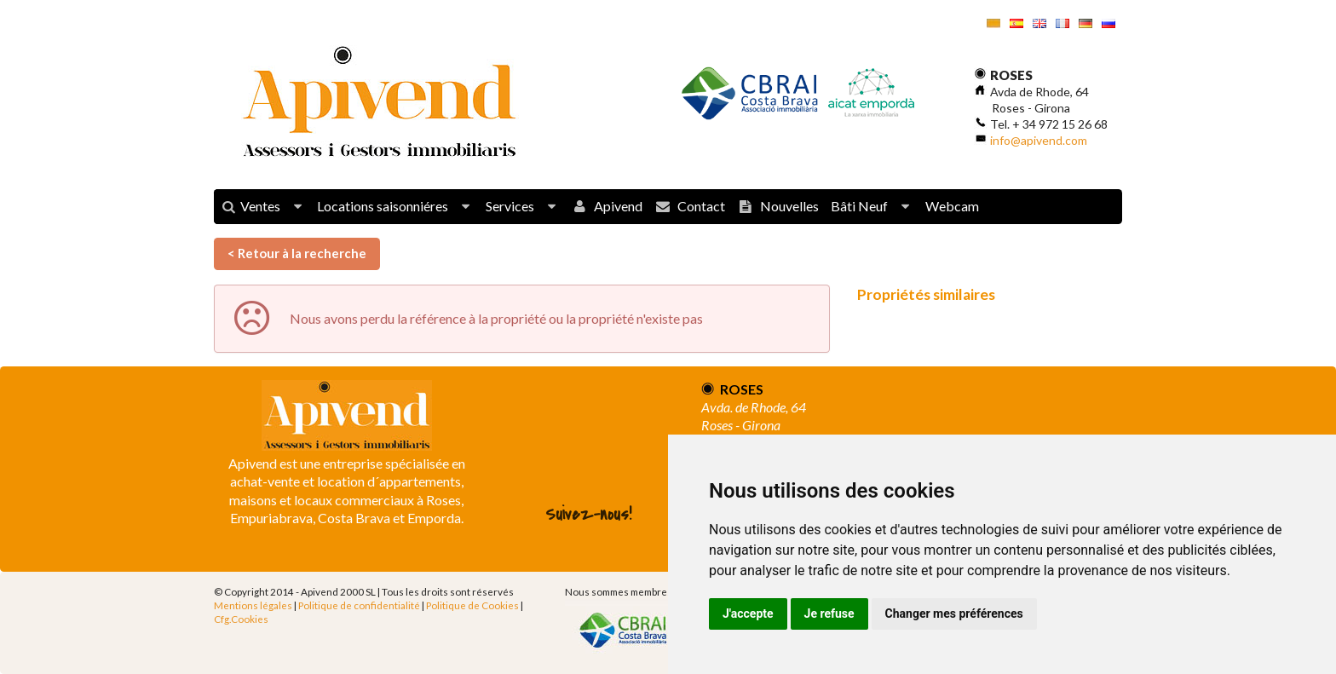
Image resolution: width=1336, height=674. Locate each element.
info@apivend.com (1038, 140)
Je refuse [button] (829, 613)
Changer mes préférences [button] (954, 613)
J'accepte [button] (748, 613)
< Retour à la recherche (296, 253)
